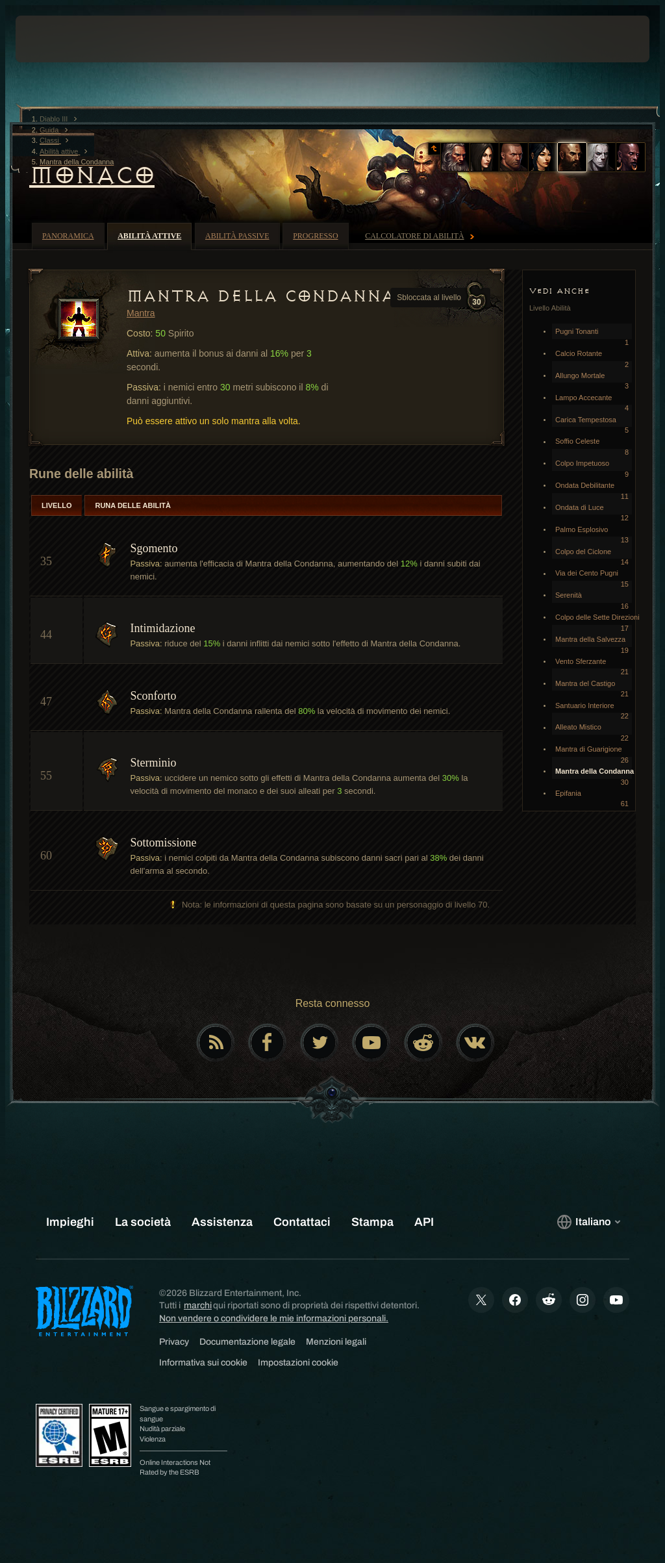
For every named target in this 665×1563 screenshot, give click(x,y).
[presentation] (55, 39)
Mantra (141, 313)
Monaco (92, 175)
